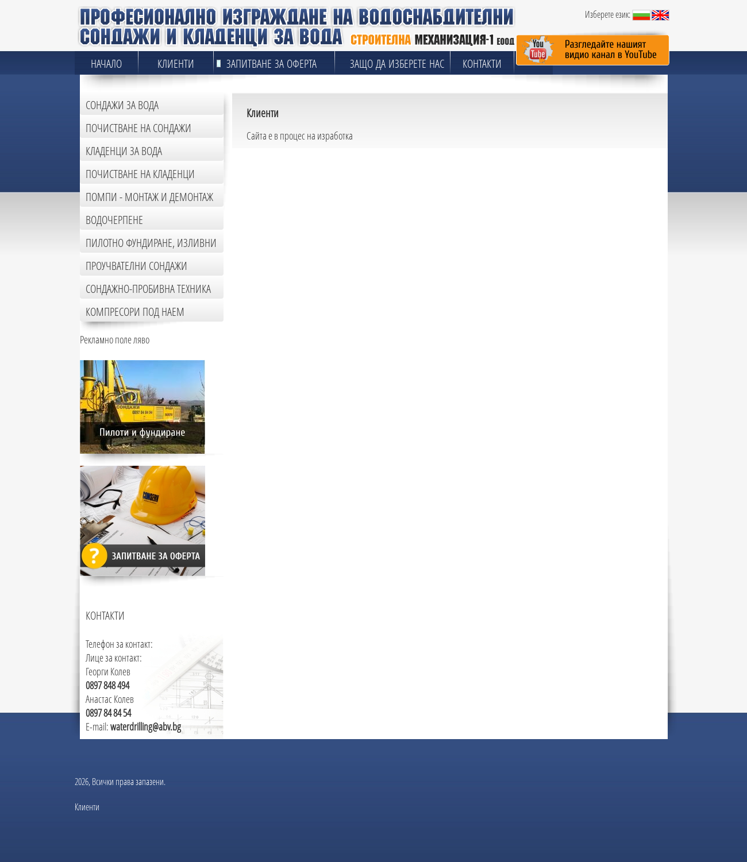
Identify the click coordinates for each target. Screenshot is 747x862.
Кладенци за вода (124, 151)
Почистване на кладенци (140, 173)
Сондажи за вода (122, 105)
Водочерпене (114, 219)
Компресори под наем (135, 311)
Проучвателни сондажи (136, 265)
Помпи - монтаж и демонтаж (149, 196)
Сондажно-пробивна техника (148, 288)
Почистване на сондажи (138, 128)
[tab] (152, 103)
